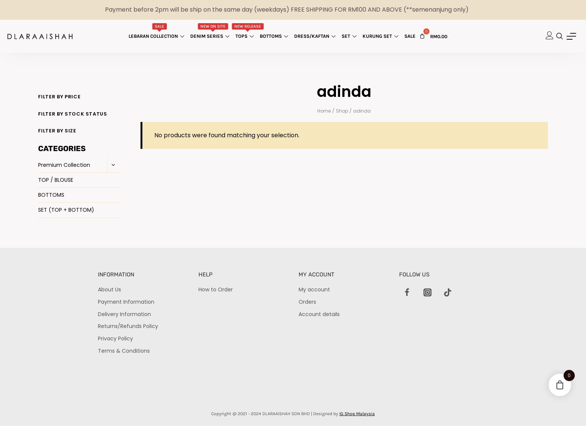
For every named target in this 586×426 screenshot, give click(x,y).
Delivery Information (124, 314)
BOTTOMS (51, 195)
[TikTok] (448, 292)
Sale (410, 36)
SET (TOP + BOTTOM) (66, 210)
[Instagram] (427, 292)
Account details (319, 314)
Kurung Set (381, 36)
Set (350, 36)
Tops (247, 31)
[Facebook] (407, 292)
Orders (307, 302)
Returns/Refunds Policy (128, 326)
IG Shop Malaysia (357, 413)
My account (314, 289)
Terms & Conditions (124, 351)
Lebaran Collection (157, 31)
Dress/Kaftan (315, 36)
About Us (109, 289)
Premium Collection (64, 165)
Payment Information (126, 302)
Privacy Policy (115, 338)
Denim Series (210, 31)
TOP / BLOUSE (55, 180)
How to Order (215, 289)
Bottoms (275, 36)
